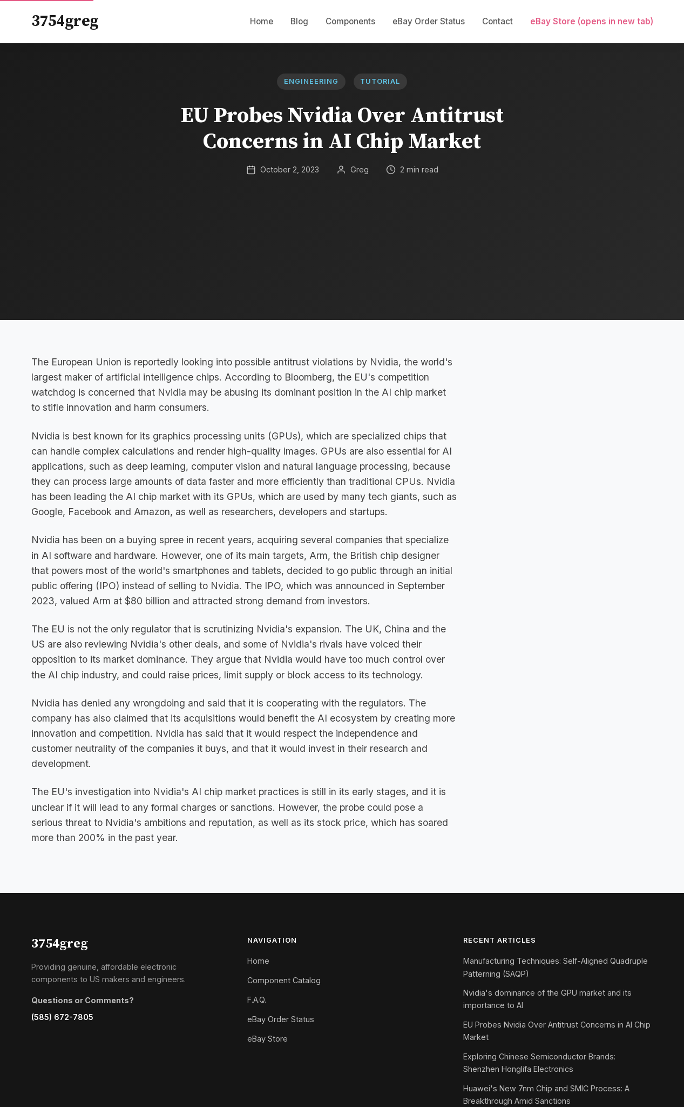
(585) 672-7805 (62, 1017)
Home (261, 21)
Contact (497, 21)
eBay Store (591, 21)
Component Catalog (284, 980)
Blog (299, 21)
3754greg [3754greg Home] (65, 21)
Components (350, 21)
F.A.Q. (256, 999)
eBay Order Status (428, 21)
